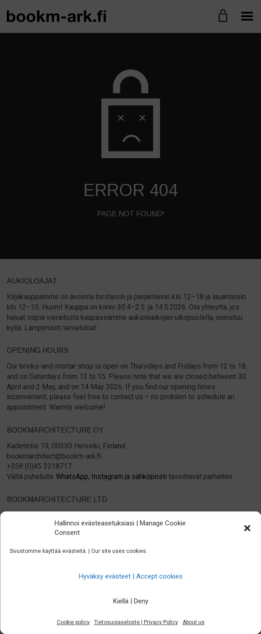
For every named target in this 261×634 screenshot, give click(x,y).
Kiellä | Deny (130, 601)
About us (194, 622)
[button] (247, 528)
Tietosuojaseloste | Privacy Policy (136, 622)
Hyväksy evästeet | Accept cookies (131, 576)
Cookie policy (73, 622)
